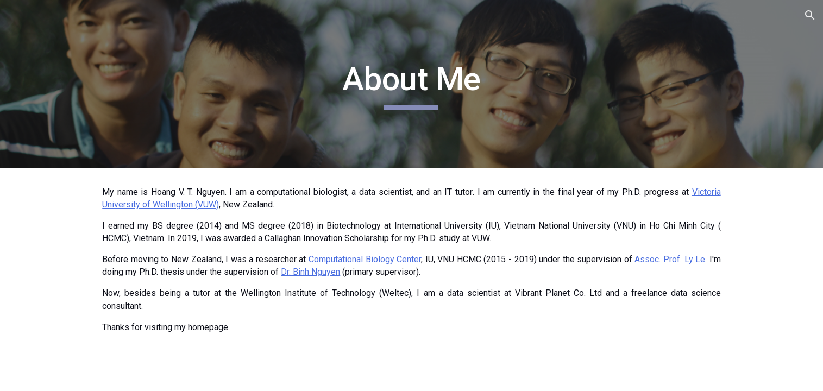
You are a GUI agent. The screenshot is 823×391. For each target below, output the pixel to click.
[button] (810, 15)
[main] (411, 84)
